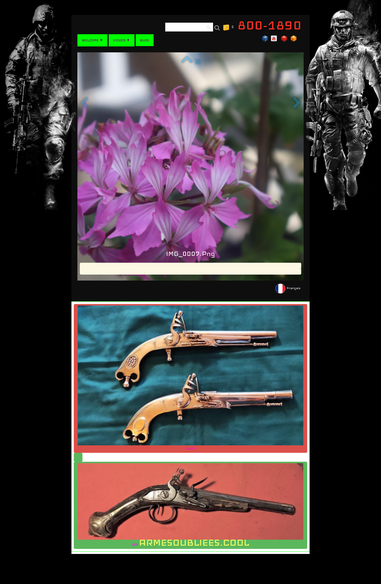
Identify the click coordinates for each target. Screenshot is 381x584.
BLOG (144, 40)
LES (190, 505)
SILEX (190, 378)
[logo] (271, 25)
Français (288, 288)
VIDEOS (121, 40)
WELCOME (92, 40)
